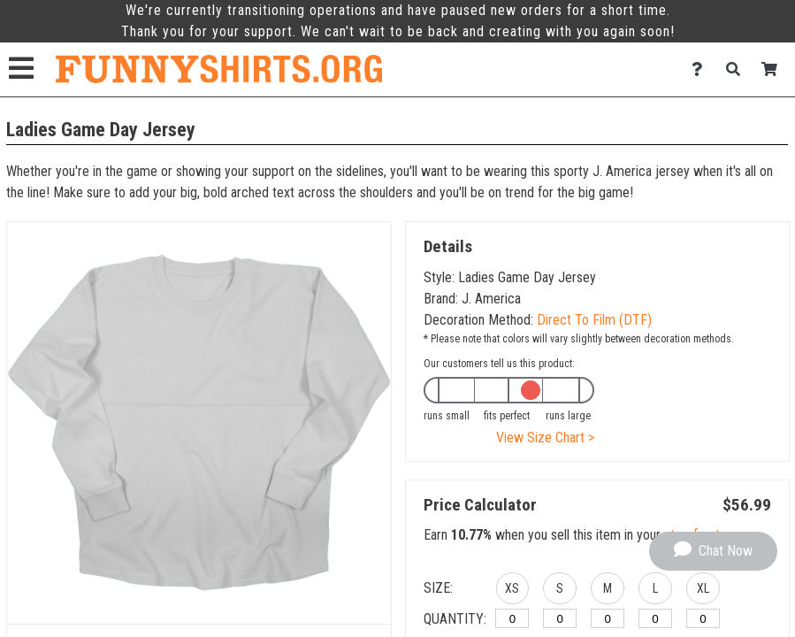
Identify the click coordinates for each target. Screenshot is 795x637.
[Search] (738, 69)
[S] (560, 618)
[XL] (703, 618)
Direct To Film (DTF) (594, 319)
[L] (655, 618)
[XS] (512, 618)
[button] (513, 591)
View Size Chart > (545, 437)
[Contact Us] (702, 69)
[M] (607, 618)
